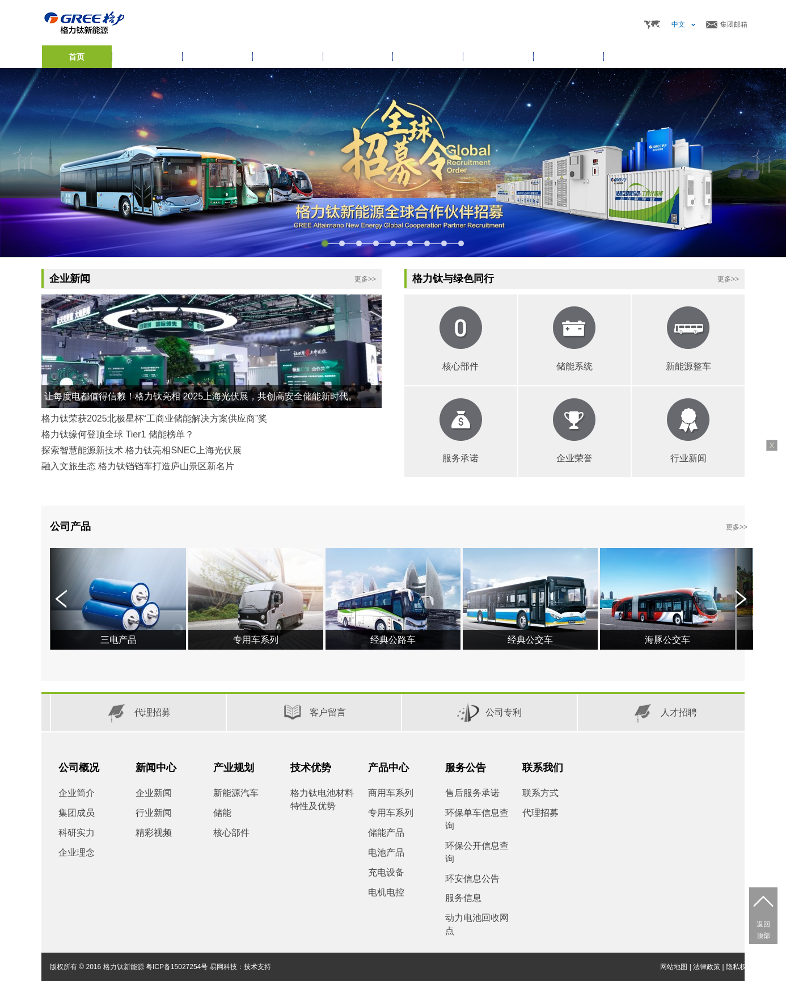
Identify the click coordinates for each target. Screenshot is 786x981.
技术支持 (257, 967)
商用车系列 (390, 793)
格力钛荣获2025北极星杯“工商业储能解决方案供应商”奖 (154, 418)
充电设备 (386, 872)
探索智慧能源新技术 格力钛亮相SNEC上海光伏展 (141, 450)
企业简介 (76, 793)
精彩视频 (154, 832)
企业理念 (76, 852)
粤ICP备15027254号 (177, 967)
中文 (678, 24)
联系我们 (542, 767)
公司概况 (78, 767)
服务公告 (465, 767)
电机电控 (386, 892)
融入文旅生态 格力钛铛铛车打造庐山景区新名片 (137, 466)
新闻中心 (156, 767)
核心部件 (231, 832)
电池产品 (386, 852)
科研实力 (76, 832)
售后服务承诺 (472, 793)
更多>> (365, 279)
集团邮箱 (733, 24)
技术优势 (310, 767)
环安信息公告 (472, 878)
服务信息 (463, 898)
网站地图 (673, 967)
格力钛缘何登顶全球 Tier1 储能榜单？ (117, 434)
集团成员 (76, 813)
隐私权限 (739, 967)
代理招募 (540, 813)
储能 (222, 813)
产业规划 (233, 767)
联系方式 (540, 793)
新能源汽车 (236, 793)
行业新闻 (154, 813)
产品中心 (388, 767)
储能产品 (386, 832)
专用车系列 (390, 813)
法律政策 (706, 967)
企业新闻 (154, 793)
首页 (76, 56)
